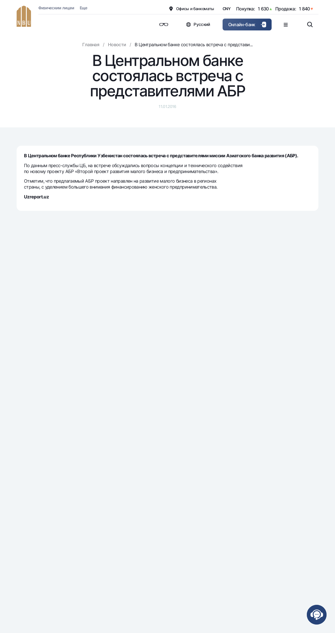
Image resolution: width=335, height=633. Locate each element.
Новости (117, 44)
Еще (83, 7)
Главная (90, 44)
